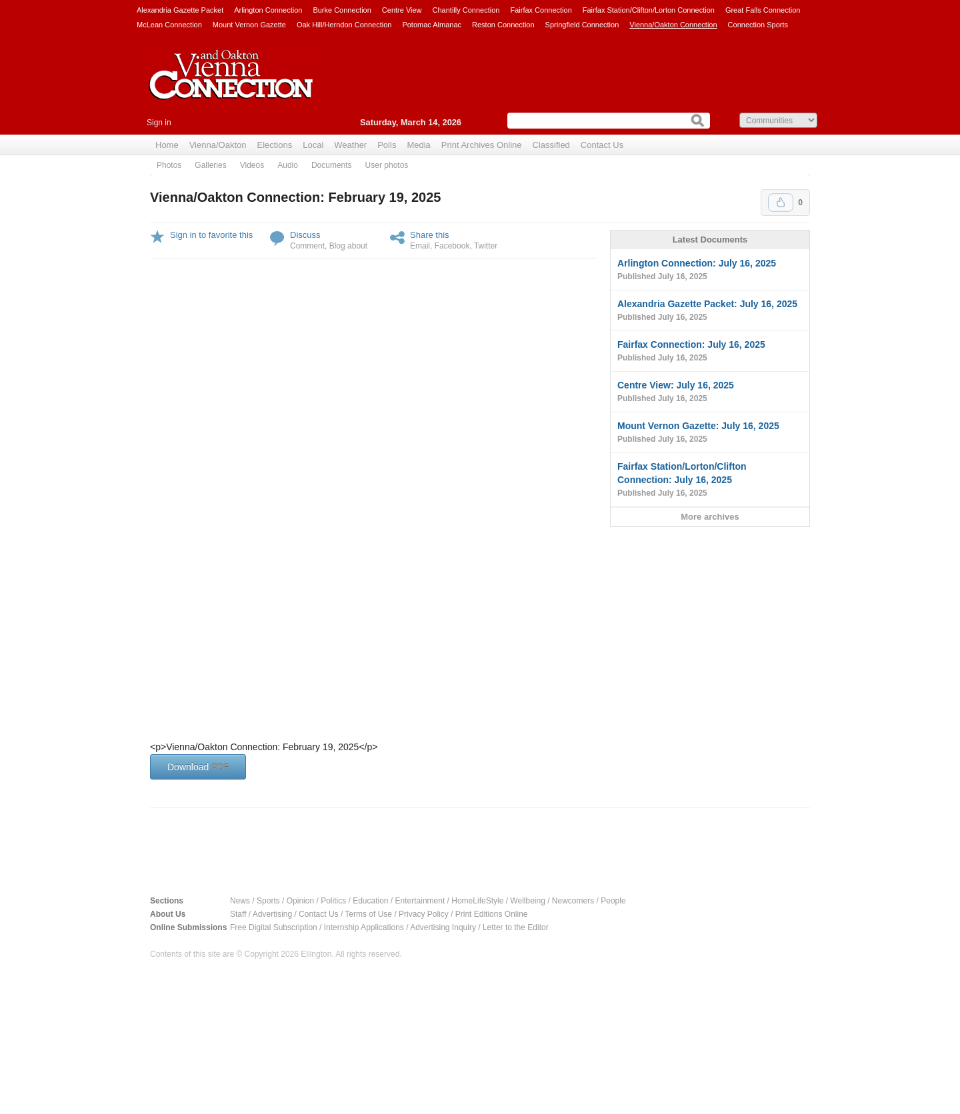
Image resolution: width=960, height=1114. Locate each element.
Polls (386, 145)
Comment (307, 246)
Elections (274, 145)
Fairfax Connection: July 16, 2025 (710, 351)
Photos (169, 165)
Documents (331, 165)
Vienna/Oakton (218, 145)
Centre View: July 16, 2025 (710, 392)
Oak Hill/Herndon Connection (344, 25)
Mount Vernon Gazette (249, 25)
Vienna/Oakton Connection (673, 25)
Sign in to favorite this (211, 235)
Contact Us (602, 145)
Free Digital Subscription (273, 927)
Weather (350, 145)
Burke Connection (342, 10)
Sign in (159, 122)
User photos (387, 165)
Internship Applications (364, 927)
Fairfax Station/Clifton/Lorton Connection (649, 10)
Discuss (305, 235)
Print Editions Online (491, 914)
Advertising (272, 914)
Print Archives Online (481, 145)
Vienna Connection (230, 84)
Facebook (452, 246)
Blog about (348, 246)
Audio (287, 165)
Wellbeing (527, 900)
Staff (238, 914)
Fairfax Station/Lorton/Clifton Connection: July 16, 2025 (710, 480)
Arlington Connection (268, 10)
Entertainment (420, 900)
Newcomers (573, 900)
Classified (550, 145)
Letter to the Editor (516, 927)
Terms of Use (368, 914)
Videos (252, 165)
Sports (268, 900)
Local (313, 145)
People (613, 900)
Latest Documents (710, 240)
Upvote (780, 202)
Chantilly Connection (466, 10)
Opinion (300, 900)
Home (167, 145)
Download (198, 767)
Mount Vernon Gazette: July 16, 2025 (710, 433)
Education (370, 900)
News (240, 900)
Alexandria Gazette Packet (180, 10)
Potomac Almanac (431, 25)
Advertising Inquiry (443, 927)
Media (418, 145)
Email (420, 246)
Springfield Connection (582, 25)
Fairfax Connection (540, 10)
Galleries (210, 165)
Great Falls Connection (763, 10)
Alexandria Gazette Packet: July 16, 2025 (710, 311)
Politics (333, 900)
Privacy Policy (424, 914)
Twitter (485, 246)
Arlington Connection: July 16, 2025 (710, 270)
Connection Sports (758, 25)
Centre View (402, 10)
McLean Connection (169, 25)
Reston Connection (503, 25)
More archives (710, 517)
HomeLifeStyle (477, 900)
